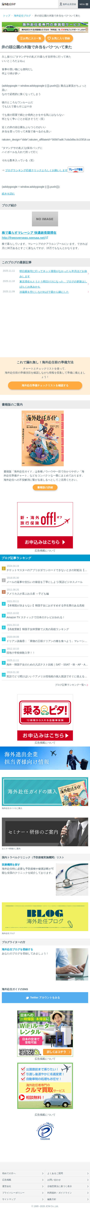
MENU (82, 4)
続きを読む (8, 193)
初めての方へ (9, 1173)
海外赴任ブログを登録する (17, 949)
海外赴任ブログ (22, 15)
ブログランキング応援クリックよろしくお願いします (36, 170)
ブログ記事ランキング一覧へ (70, 684)
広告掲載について (45, 550)
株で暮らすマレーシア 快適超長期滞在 (29, 233)
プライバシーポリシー (13, 1192)
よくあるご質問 (55, 1173)
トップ (6, 15)
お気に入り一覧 (32, 38)
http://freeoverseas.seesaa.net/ (23, 238)
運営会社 (6, 1186)
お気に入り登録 (61, 38)
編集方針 (51, 1199)
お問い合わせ (54, 1180)
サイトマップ (9, 1199)
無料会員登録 (69, 4)
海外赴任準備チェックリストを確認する (45, 385)
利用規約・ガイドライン (59, 1192)
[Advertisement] (45, 325)
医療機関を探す (11, 864)
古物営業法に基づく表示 (59, 1186)
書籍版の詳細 (45, 487)
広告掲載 (6, 1180)
